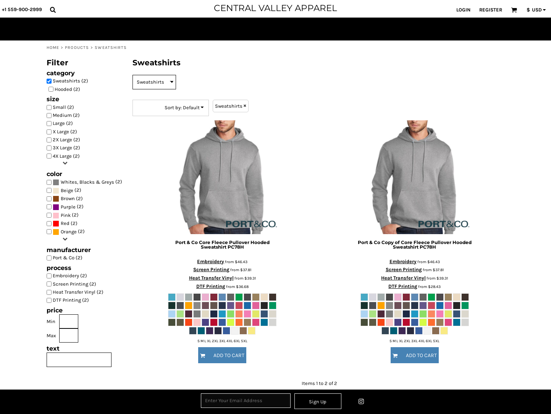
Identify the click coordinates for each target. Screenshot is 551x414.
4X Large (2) (66, 156)
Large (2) (63, 123)
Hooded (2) (67, 89)
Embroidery (210, 261)
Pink (66, 215)
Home (53, 47)
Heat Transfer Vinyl (211, 278)
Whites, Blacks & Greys (87, 182)
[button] (53, 9)
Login (463, 10)
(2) (87, 182)
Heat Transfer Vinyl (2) (78, 292)
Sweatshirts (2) (70, 81)
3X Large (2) (66, 147)
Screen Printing (211, 269)
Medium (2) (66, 115)
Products (77, 47)
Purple (68, 207)
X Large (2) (65, 131)
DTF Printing (210, 286)
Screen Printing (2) (74, 284)
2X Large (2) (66, 139)
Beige (67, 190)
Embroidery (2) (70, 275)
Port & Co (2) (67, 257)
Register (490, 10)
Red (65, 223)
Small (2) (63, 107)
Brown (68, 198)
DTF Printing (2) (71, 300)
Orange (69, 231)
